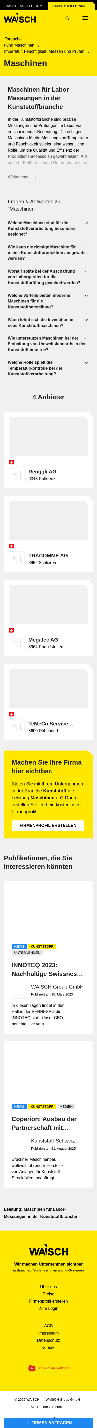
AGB (48, 1326)
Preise (48, 1294)
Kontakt (48, 1347)
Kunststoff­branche (72, 6)
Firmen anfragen (47, 1423)
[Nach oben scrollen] (90, 1213)
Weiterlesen (22, 177)
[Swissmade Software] (48, 1368)
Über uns (48, 1287)
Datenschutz (48, 1340)
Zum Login (48, 1308)
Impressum (48, 1333)
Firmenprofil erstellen (48, 825)
